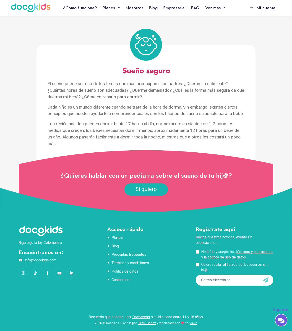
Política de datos (125, 271)
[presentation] (227, 294)
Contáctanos (121, 280)
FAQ (195, 8)
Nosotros (134, 8)
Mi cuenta (262, 8)
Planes (117, 237)
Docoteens (141, 317)
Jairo (193, 323)
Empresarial (174, 8)
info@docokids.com (40, 260)
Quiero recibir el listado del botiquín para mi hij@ (235, 267)
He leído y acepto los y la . (237, 254)
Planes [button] (110, 8)
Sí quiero (146, 189)
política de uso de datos (227, 257)
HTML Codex (147, 323)
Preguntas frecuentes (129, 254)
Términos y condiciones (130, 263)
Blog (153, 8)
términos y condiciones (254, 252)
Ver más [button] (213, 8)
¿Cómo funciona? (80, 8)
